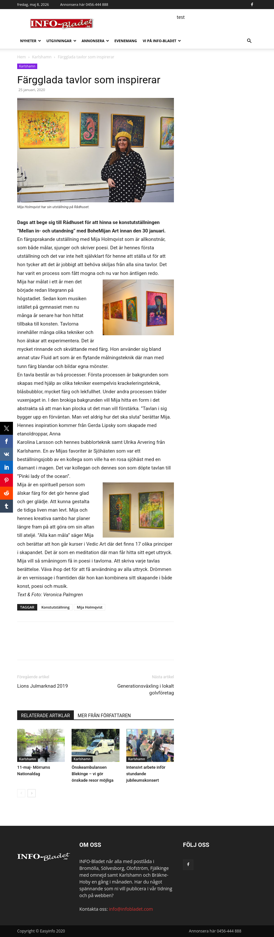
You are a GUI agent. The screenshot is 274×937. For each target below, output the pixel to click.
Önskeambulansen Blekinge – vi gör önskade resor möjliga (92, 774)
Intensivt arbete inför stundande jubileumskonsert (146, 774)
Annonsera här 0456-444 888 (84, 4)
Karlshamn (41, 57)
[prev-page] (21, 793)
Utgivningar (61, 40)
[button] (249, 41)
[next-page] (32, 793)
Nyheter (30, 40)
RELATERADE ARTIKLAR (45, 715)
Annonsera (95, 40)
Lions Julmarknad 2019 (42, 686)
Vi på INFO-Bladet (162, 40)
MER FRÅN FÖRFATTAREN (104, 715)
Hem (21, 57)
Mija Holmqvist (90, 607)
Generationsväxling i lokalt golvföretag (145, 689)
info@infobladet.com (131, 909)
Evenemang (125, 40)
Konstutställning (55, 607)
